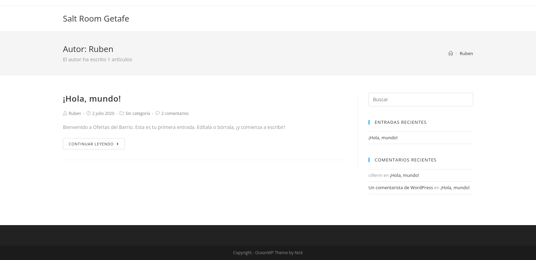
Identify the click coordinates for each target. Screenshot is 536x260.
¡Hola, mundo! (92, 98)
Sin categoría (137, 113)
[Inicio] (450, 53)
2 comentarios (175, 113)
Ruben (75, 113)
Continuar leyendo (94, 143)
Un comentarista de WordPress (400, 187)
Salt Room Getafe (96, 18)
